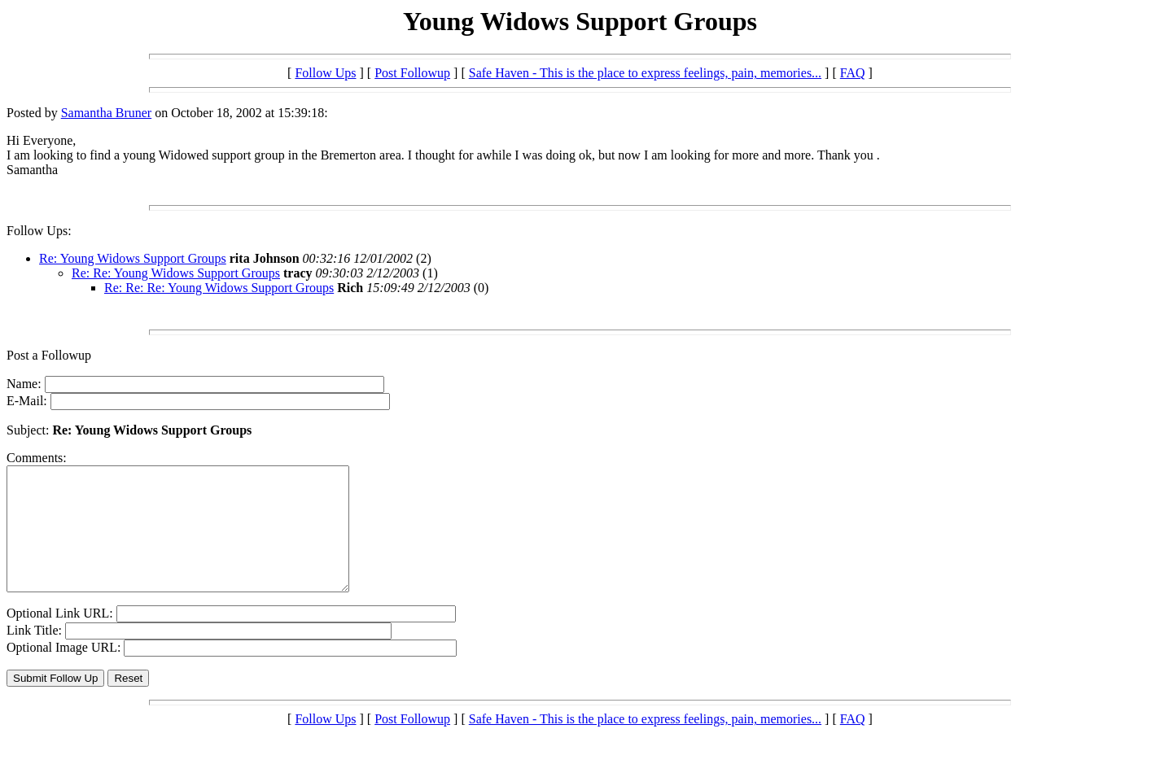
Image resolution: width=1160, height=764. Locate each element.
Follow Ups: (39, 231)
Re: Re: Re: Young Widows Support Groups (219, 288)
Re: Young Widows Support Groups (132, 258)
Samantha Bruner (106, 113)
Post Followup (412, 73)
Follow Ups (325, 73)
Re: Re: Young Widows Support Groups (176, 273)
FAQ (852, 73)
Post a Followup (49, 355)
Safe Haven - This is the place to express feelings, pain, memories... (645, 73)
